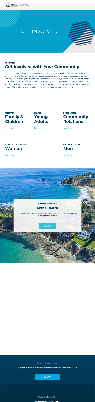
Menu (87, 5)
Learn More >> (10, 128)
